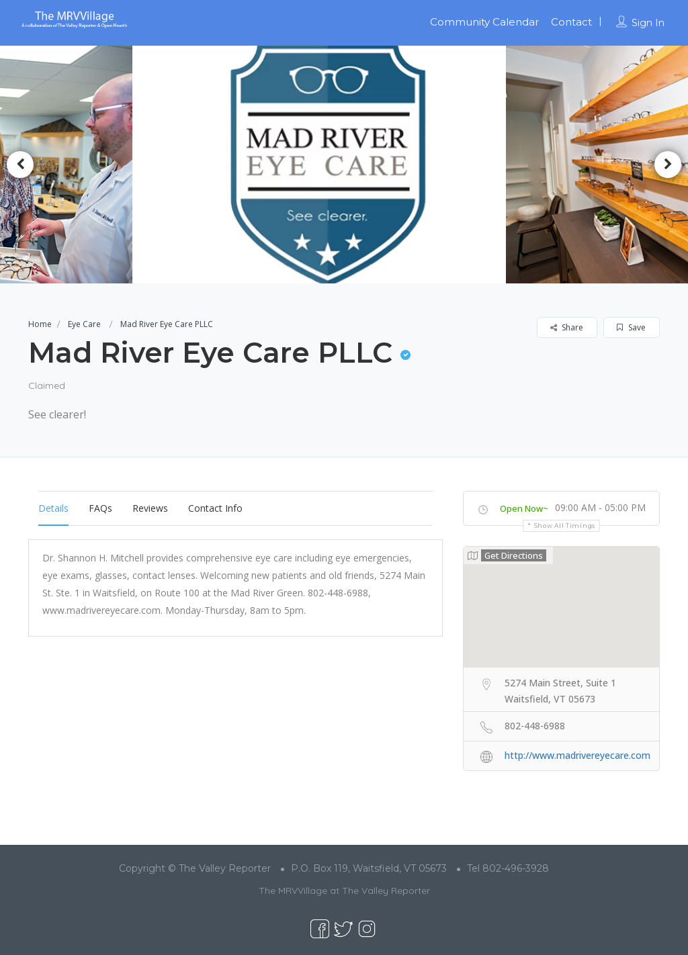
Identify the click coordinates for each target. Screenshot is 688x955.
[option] (344, 164)
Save (631, 327)
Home (40, 324)
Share (566, 327)
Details (53, 508)
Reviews (150, 508)
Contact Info (215, 508)
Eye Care (84, 324)
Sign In (648, 23)
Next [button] (668, 164)
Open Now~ (524, 508)
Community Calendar (484, 21)
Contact (571, 21)
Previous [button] (20, 164)
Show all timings (564, 525)
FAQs (100, 508)
